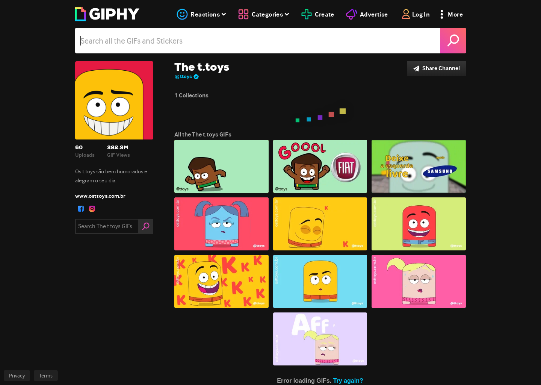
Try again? (348, 380)
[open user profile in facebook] (80, 208)
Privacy (17, 376)
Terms (46, 376)
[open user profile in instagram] (92, 208)
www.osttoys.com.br (100, 195)
